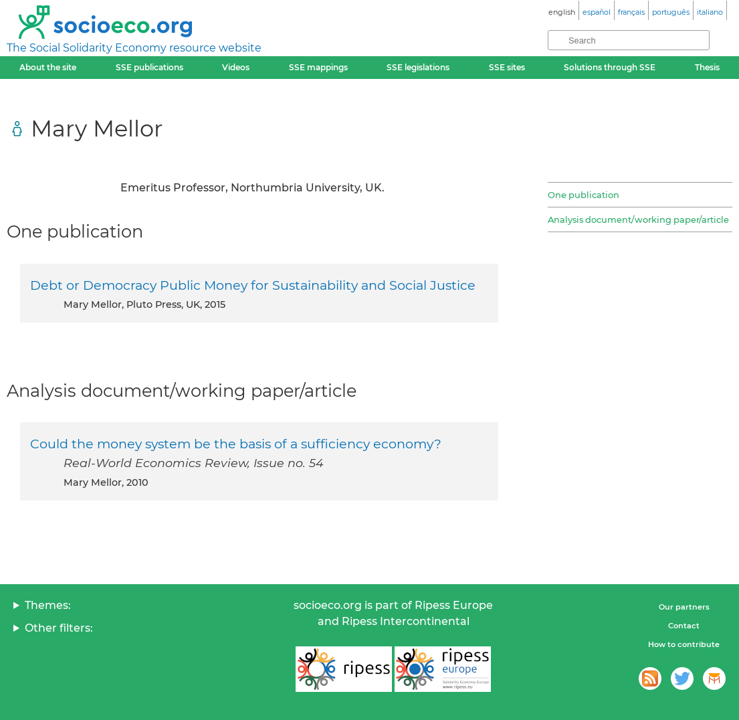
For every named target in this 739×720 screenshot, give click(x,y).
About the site (47, 67)
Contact (684, 625)
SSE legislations (418, 67)
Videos (235, 67)
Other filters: (59, 628)
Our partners (684, 607)
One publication (583, 194)
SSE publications (149, 67)
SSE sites (507, 67)
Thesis (707, 67)
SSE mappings (318, 67)
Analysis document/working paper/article (638, 219)
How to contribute (684, 644)
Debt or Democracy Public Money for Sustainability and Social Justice (253, 285)
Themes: (48, 605)
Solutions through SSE (609, 67)
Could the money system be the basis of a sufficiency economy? (235, 444)
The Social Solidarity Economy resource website (134, 47)
